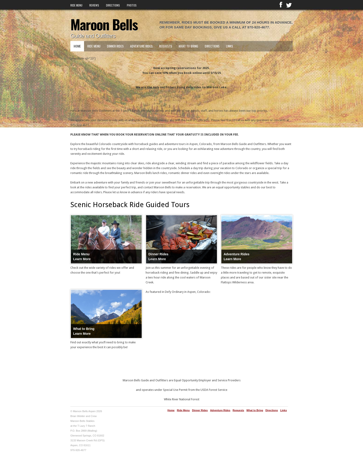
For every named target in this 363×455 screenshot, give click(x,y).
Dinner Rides (115, 46)
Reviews (94, 5)
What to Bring (188, 46)
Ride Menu (76, 5)
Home (77, 46)
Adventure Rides (141, 46)
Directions (113, 5)
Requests (165, 46)
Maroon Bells (104, 24)
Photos (132, 5)
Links (229, 46)
